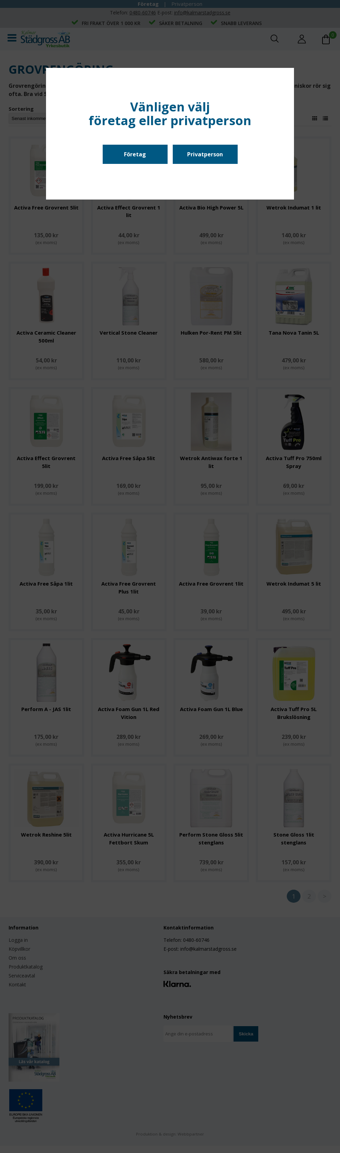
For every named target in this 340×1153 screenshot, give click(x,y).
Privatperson (205, 154)
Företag (135, 154)
